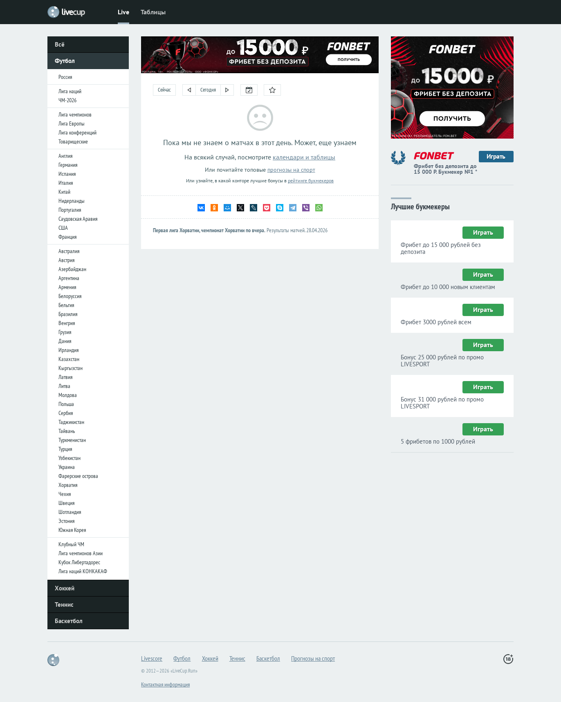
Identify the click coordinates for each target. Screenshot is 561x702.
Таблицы (153, 12)
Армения (67, 287)
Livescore (151, 658)
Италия (65, 182)
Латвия (65, 377)
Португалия (69, 209)
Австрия (66, 260)
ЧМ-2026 (67, 100)
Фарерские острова (78, 476)
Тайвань (66, 431)
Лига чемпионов (75, 114)
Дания (64, 341)
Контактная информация (165, 684)
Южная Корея (72, 530)
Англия (65, 155)
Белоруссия (69, 296)
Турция (65, 449)
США (63, 227)
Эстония (66, 521)
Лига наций (69, 91)
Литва (64, 386)
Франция (67, 236)
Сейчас (164, 89)
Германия (67, 164)
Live (123, 12)
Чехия (64, 494)
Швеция (66, 503)
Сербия (65, 413)
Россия (65, 77)
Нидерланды (71, 200)
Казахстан (68, 359)
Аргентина (68, 278)
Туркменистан (72, 440)
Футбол (65, 61)
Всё (60, 44)
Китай (64, 191)
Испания (67, 173)
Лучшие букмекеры (420, 206)
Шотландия (69, 512)
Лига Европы (71, 123)
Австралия (68, 251)
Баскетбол (69, 621)
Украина (66, 467)
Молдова (67, 395)
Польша (66, 404)
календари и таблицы (304, 157)
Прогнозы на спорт (313, 658)
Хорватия (67, 485)
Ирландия (68, 350)
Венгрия (66, 323)
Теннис (64, 604)
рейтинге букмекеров (311, 180)
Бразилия (67, 314)
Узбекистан (69, 458)
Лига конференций (77, 132)
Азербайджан (72, 269)
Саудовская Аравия (77, 218)
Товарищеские (73, 141)
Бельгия (66, 305)
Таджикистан (71, 422)
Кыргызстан (70, 368)
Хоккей (64, 588)
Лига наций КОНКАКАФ (82, 571)
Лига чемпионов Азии (80, 553)
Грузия (64, 332)
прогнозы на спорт (291, 169)
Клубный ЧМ (71, 544)
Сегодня (208, 89)
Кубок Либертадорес (79, 562)
